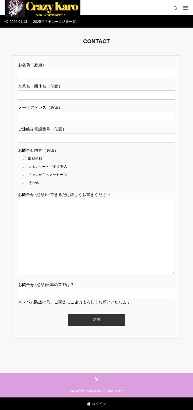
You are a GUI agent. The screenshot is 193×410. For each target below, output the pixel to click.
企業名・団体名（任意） (40, 86)
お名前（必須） (32, 65)
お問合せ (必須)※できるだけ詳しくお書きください (64, 194)
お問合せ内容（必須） (38, 150)
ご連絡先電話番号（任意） (42, 129)
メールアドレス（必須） (40, 107)
